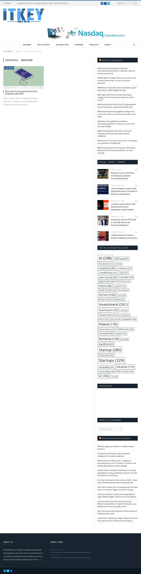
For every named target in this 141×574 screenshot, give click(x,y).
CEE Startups (43, 44)
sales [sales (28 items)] (125, 339)
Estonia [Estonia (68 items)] (105, 285)
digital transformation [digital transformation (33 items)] (109, 281)
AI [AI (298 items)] (105, 258)
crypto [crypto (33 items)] (123, 273)
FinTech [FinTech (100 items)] (107, 295)
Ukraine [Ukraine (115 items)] (125, 367)
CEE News (27, 44)
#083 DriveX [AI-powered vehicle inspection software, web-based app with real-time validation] (114, 133)
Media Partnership (57, 550)
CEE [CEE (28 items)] (118, 264)
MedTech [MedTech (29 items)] (103, 319)
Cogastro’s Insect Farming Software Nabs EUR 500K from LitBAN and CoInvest (44, 3)
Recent (112, 162)
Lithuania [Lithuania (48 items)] (105, 314)
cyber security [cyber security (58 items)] (108, 277)
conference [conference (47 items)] (124, 268)
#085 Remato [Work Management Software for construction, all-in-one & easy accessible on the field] (116, 114)
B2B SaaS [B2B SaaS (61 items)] (121, 258)
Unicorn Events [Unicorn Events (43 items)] (125, 371)
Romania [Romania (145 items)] (109, 339)
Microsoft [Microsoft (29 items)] (115, 319)
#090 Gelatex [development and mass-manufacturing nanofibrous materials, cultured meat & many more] (116, 71)
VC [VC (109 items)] (104, 376)
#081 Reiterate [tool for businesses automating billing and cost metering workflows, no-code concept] (116, 150)
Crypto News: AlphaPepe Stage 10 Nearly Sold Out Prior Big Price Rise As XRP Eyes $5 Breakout (117, 519)
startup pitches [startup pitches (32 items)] (106, 355)
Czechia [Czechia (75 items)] (126, 277)
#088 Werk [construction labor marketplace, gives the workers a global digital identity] (117, 88)
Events (107, 44)
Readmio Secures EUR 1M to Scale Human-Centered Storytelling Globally (122, 176)
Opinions (79, 44)
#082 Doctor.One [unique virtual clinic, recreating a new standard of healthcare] (117, 141)
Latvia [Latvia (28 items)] (123, 310)
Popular (102, 162)
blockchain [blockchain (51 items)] (106, 263)
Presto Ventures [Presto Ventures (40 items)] (107, 329)
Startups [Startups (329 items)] (111, 360)
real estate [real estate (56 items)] (106, 333)
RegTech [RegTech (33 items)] (121, 334)
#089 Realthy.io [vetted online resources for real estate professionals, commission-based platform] (116, 80)
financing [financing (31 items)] (123, 290)
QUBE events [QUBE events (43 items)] (125, 329)
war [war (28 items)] (114, 377)
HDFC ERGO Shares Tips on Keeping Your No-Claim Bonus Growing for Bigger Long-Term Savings (117, 488)
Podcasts (94, 44)
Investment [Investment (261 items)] (113, 304)
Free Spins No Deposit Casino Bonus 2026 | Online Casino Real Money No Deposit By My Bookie (117, 481)
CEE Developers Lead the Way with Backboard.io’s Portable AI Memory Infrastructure (124, 191)
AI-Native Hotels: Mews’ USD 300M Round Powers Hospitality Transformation (123, 207)
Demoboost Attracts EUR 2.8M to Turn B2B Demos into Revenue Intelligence (123, 222)
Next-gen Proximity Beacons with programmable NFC (21, 92)
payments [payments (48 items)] (129, 319)
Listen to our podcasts (112, 60)
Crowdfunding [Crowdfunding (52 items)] (107, 272)
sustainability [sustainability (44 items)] (106, 367)
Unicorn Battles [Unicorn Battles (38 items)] (106, 371)
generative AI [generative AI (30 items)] (105, 299)
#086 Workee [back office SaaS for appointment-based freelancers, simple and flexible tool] (116, 105)
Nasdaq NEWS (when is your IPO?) (116, 438)
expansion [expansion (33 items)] (120, 286)
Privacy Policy (55, 555)
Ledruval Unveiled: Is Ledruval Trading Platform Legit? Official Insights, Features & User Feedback (116, 495)
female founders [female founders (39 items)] (107, 290)
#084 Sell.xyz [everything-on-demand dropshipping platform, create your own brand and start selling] (115, 124)
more (41, 559)
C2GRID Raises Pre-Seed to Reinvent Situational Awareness (124, 236)
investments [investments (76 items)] (108, 310)
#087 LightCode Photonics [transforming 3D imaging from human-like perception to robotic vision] (115, 97)
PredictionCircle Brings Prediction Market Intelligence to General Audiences (113, 454)
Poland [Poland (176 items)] (108, 324)
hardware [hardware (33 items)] (119, 299)
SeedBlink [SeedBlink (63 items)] (106, 344)
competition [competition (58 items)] (107, 268)
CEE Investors (62, 44)
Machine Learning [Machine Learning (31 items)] (121, 315)
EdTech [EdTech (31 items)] (125, 281)
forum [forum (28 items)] (121, 295)
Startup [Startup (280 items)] (110, 349)
